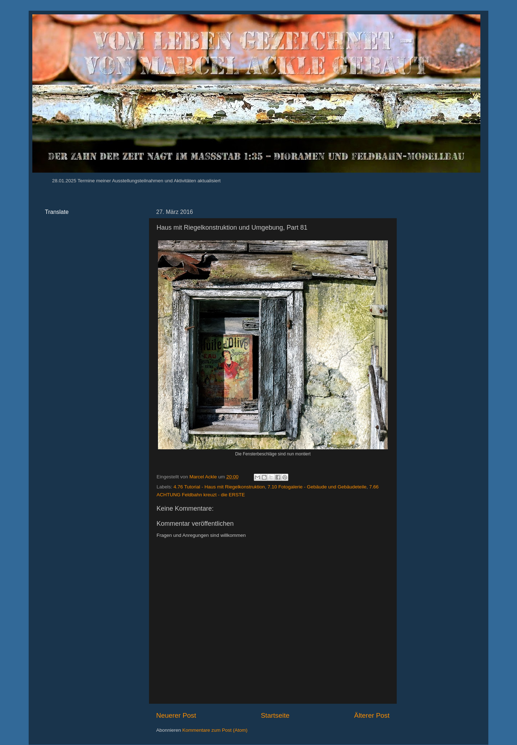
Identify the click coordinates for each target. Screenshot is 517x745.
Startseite (275, 715)
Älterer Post (372, 715)
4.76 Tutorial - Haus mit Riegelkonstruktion (219, 486)
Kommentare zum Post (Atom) (215, 730)
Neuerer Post (176, 715)
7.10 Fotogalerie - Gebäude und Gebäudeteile (316, 486)
